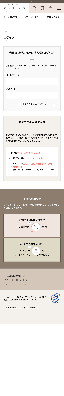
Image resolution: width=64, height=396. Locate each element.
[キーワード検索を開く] (34, 10)
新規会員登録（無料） (32, 215)
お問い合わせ (42, 356)
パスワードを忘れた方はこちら (32, 134)
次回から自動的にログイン (34, 111)
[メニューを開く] (59, 10)
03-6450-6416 (31, 273)
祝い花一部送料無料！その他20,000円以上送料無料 (33, 2)
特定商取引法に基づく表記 (47, 344)
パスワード (11, 96)
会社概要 (40, 352)
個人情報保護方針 (44, 348)
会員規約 (40, 340)
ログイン (16, 38)
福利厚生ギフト (46, 28)
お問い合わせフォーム (32, 307)
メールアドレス (12, 82)
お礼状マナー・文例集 (27, 28)
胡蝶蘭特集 (9, 28)
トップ (5, 38)
